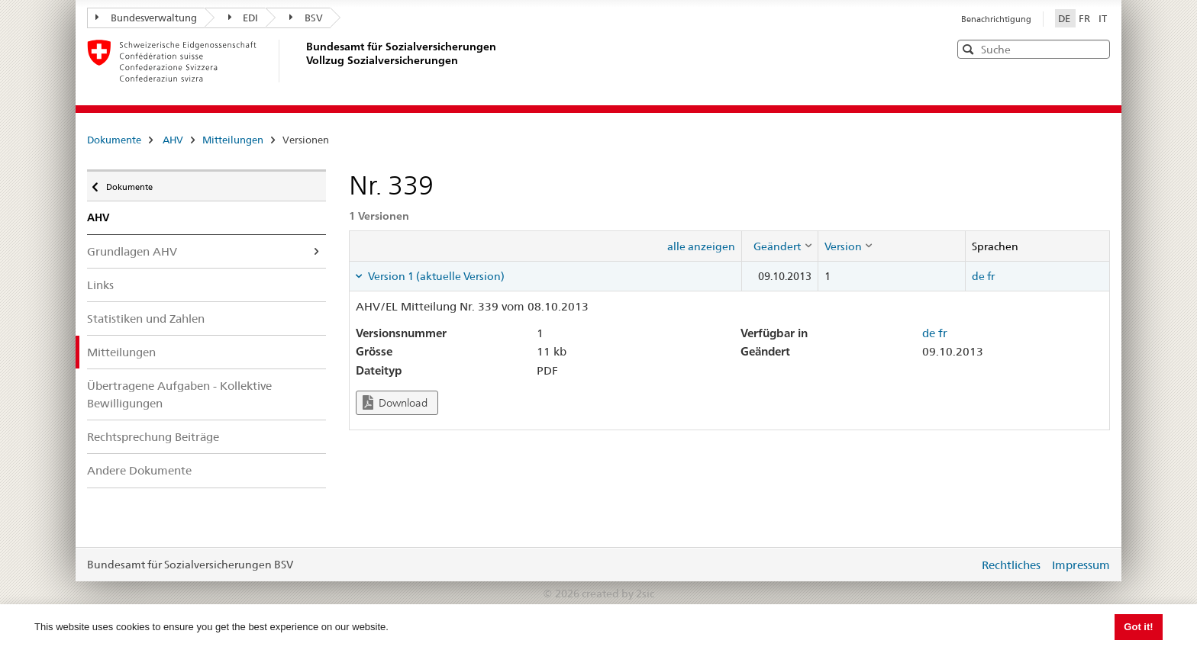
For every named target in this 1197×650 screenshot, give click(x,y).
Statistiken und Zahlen (146, 318)
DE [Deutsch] (1065, 18)
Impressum (1081, 565)
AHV (173, 140)
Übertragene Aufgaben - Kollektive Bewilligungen (179, 394)
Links (100, 285)
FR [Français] (1085, 18)
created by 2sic (618, 593)
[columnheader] (779, 245)
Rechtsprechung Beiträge (153, 437)
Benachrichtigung (996, 19)
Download (395, 402)
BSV (306, 17)
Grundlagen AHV (132, 251)
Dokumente (114, 140)
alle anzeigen (701, 246)
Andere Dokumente (139, 470)
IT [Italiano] (1103, 18)
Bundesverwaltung (146, 17)
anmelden (955, 564)
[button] (1097, 48)
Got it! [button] (1138, 626)
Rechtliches (1011, 565)
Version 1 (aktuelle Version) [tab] (435, 276)
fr (991, 276)
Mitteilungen (232, 140)
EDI (243, 17)
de (978, 276)
